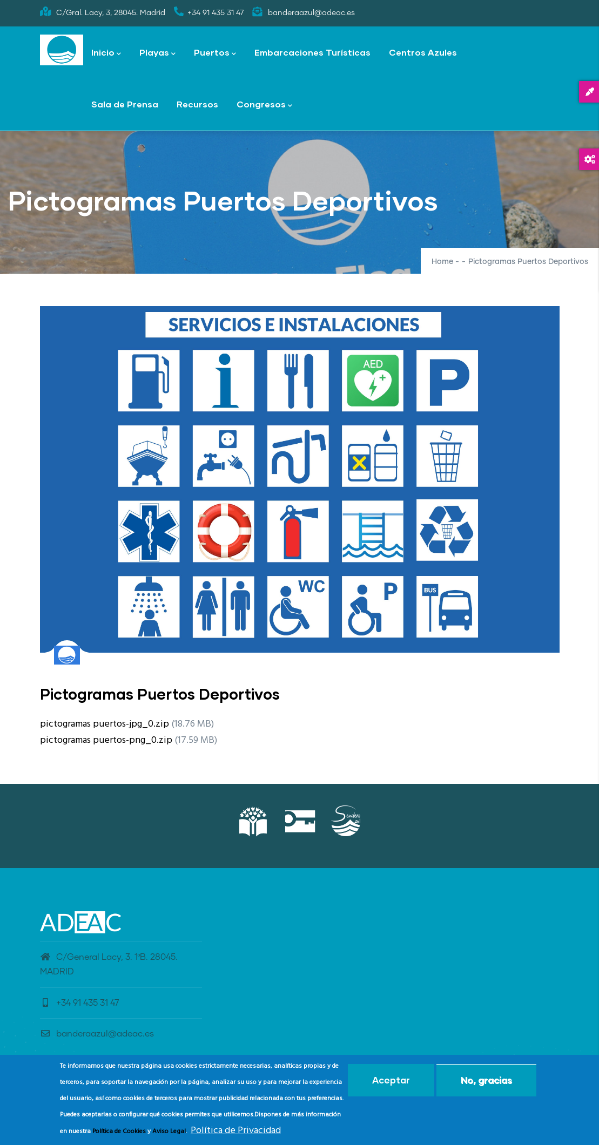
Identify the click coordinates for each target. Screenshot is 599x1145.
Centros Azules (423, 52)
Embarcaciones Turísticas (312, 52)
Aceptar (391, 1083)
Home (442, 262)
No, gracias (486, 1083)
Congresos (264, 105)
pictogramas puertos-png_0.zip (106, 740)
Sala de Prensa (124, 104)
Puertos (215, 53)
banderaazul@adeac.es (97, 1033)
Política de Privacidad (236, 1134)
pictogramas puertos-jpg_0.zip (104, 724)
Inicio (106, 53)
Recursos (197, 104)
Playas (157, 53)
